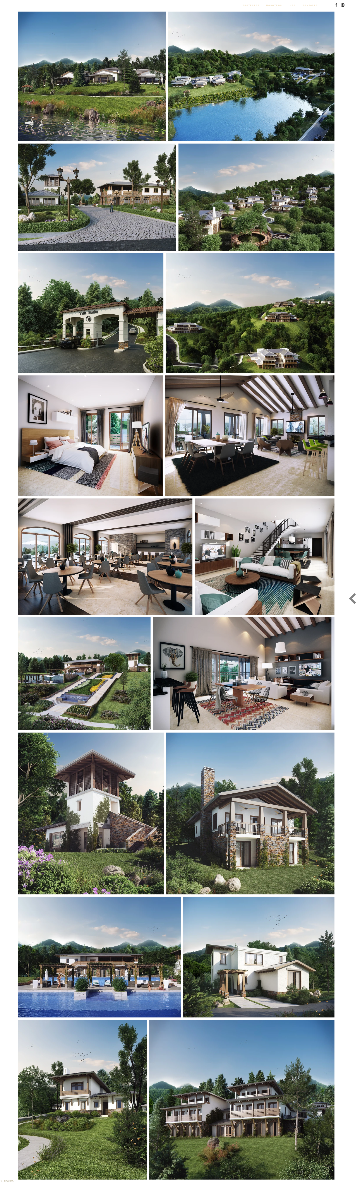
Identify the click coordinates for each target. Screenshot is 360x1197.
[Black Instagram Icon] (343, 5)
